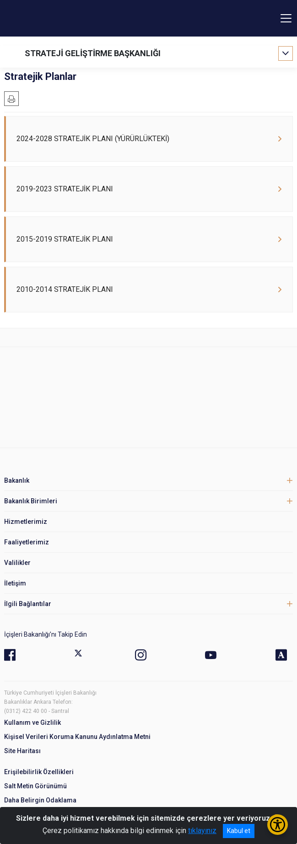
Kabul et (238, 830)
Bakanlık (16, 480)
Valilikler (17, 562)
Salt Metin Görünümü (35, 786)
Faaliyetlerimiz (26, 542)
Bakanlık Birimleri (30, 501)
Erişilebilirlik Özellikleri (39, 771)
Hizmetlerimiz (25, 521)
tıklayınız (202, 830)
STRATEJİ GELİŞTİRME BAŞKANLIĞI (93, 53)
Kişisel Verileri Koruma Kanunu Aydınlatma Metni (77, 736)
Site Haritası (22, 750)
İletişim (15, 583)
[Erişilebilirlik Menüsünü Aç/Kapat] (277, 824)
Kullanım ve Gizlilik (32, 722)
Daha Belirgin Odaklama (40, 800)
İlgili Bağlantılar (27, 603)
